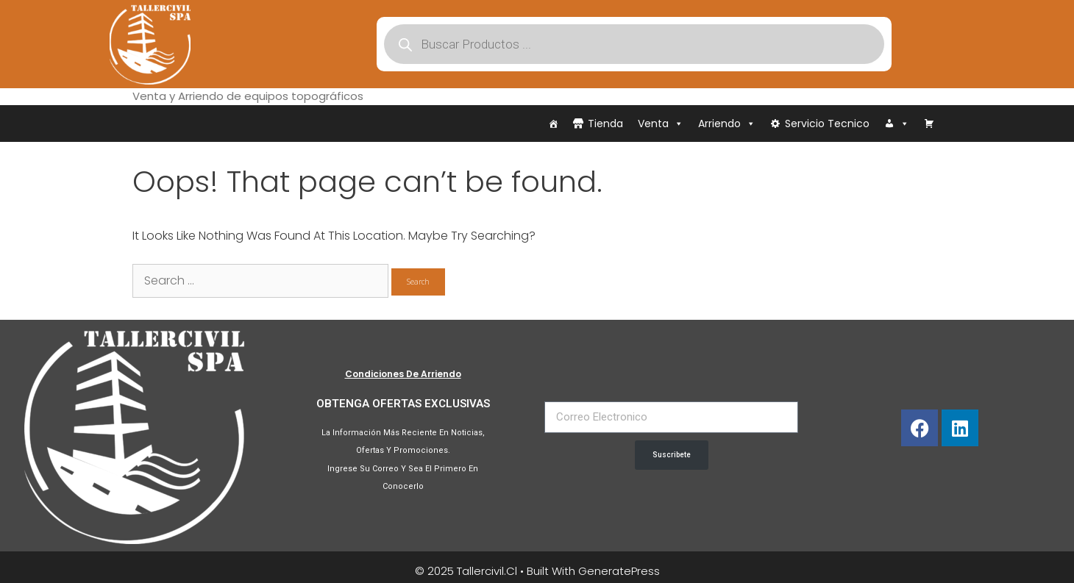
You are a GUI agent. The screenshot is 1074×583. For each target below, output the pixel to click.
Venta (660, 123)
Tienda (605, 123)
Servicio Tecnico (827, 123)
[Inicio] (553, 123)
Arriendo (726, 123)
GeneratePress (619, 571)
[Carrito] (929, 123)
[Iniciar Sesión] (897, 123)
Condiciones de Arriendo (403, 374)
